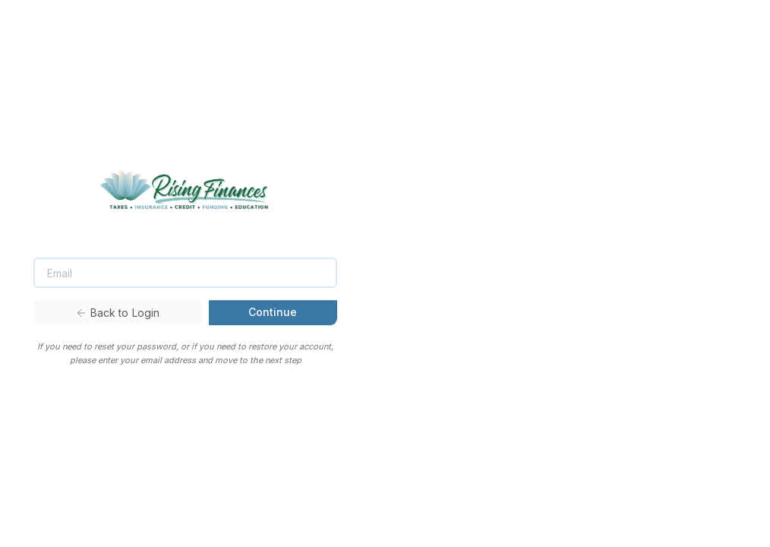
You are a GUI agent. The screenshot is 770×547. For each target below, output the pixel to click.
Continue (272, 311)
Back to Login (117, 312)
